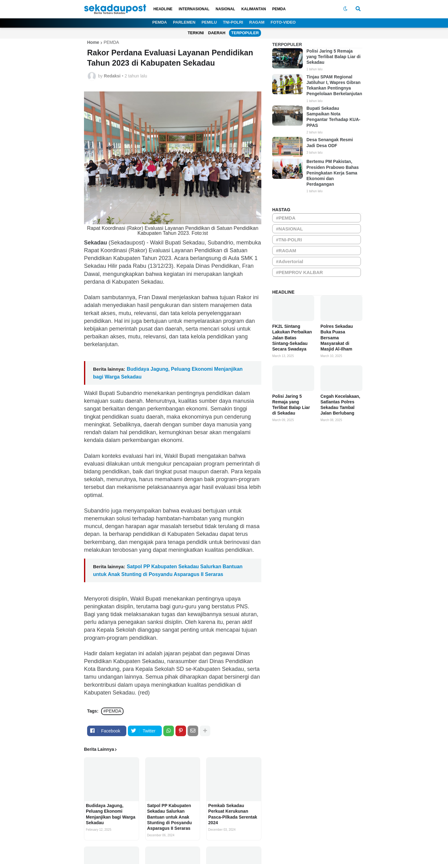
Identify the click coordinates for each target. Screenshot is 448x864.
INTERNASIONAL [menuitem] (194, 9)
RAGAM (256, 22)
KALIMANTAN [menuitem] (253, 9)
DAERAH (217, 32)
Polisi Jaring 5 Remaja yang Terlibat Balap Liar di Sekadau (333, 57)
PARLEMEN (184, 22)
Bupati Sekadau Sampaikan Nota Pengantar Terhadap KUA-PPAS (333, 117)
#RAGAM (286, 250)
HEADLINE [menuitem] (162, 9)
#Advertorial (289, 261)
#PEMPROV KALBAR (299, 272)
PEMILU (209, 22)
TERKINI (196, 32)
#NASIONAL (289, 228)
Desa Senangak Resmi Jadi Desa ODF (329, 142)
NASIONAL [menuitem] (225, 9)
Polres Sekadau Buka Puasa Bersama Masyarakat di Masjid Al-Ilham (336, 337)
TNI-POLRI (233, 22)
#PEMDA (112, 710)
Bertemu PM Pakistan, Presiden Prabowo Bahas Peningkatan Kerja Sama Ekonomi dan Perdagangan (332, 173)
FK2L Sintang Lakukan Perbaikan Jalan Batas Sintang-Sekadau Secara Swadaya (292, 337)
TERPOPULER (245, 32)
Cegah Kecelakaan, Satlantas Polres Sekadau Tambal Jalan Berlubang (340, 405)
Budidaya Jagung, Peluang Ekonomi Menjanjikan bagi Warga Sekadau (110, 814)
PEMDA (159, 22)
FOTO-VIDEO (283, 22)
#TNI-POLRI (289, 239)
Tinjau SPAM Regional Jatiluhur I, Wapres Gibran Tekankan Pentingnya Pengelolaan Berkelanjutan (334, 85)
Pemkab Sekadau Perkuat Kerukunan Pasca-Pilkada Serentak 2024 (232, 814)
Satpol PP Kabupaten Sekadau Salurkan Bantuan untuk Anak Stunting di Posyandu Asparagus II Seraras (169, 817)
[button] (345, 9)
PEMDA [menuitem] (279, 9)
